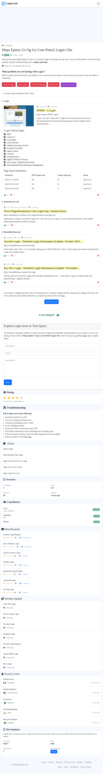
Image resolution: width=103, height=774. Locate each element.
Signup (54, 751)
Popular (80, 762)
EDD (8, 134)
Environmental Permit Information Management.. (25, 165)
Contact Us (10, 137)
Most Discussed (10, 529)
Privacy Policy (85, 767)
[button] (58, 315)
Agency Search (12, 151)
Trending (87, 762)
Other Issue (53, 84)
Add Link (59, 762)
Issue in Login (8, 84)
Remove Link (70, 762)
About (43, 762)
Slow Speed (23, 84)
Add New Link (51, 302)
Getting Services (12, 157)
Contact (51, 762)
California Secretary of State (17, 145)
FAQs (59, 767)
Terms (66, 767)
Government (11, 140)
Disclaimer (74, 767)
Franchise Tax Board (14, 148)
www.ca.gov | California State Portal (20, 162)
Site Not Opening (38, 84)
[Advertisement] (51, 25)
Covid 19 (10, 154)
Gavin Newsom (12, 143)
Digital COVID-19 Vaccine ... (17, 159)
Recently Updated (11, 598)
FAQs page (27, 437)
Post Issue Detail (68, 85)
